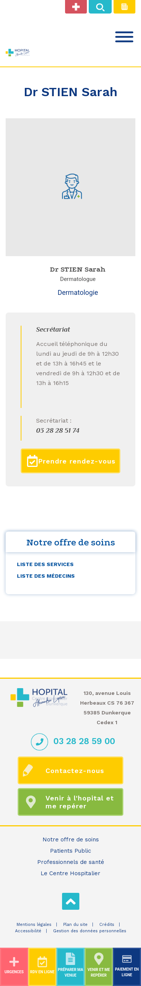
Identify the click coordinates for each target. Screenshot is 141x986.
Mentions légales (34, 924)
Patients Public (70, 850)
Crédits (106, 924)
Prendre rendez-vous (71, 461)
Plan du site (75, 924)
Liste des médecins (46, 576)
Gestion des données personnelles (89, 931)
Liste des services (45, 564)
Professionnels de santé (70, 862)
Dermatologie (78, 292)
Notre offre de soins (70, 839)
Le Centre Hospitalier (70, 873)
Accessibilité (28, 931)
